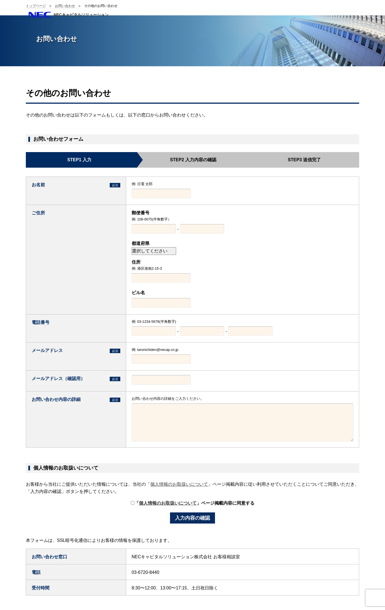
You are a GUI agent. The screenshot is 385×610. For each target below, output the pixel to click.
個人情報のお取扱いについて (179, 484)
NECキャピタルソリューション (81, 15)
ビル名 (138, 292)
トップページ (36, 6)
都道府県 (140, 243)
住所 (136, 262)
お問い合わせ (65, 6)
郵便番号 (140, 212)
